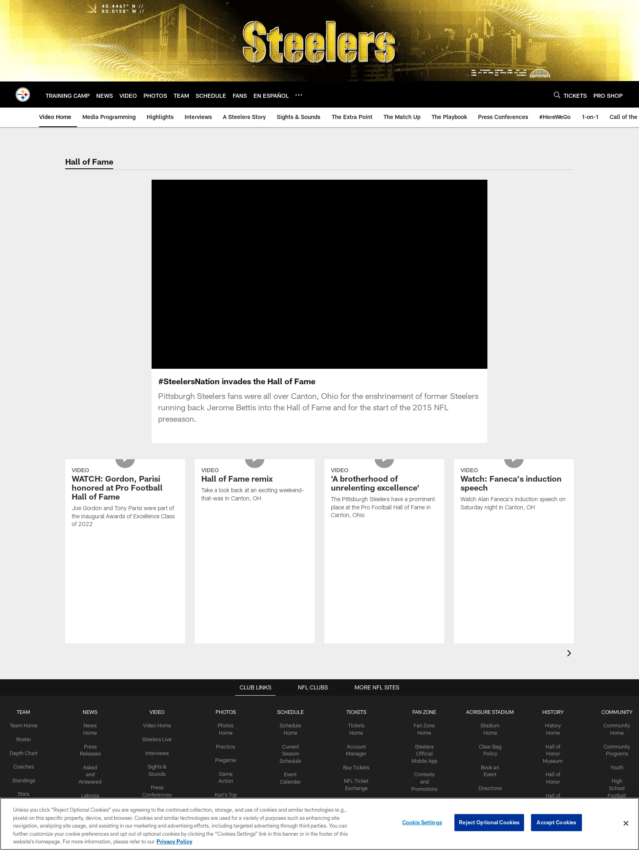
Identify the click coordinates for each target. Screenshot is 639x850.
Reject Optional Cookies (489, 823)
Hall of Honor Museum (548, 646)
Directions (487, 680)
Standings (27, 673)
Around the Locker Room (158, 707)
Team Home (28, 620)
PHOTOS (226, 606)
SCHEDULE (290, 606)
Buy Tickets (354, 660)
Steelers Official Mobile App (421, 646)
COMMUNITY (612, 606)
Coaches (27, 660)
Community (226, 707)
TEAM (27, 606)
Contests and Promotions (421, 674)
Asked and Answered (93, 667)
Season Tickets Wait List (354, 741)
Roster (27, 633)
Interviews (159, 646)
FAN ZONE (421, 606)
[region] (319, 824)
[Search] (557, 94)
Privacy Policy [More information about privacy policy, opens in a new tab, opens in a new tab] (174, 841)
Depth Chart (27, 646)
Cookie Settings (422, 823)
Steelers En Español (93, 714)
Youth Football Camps (612, 714)
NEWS (93, 606)
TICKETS (354, 606)
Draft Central (28, 753)
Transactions (28, 720)
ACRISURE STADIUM (486, 606)
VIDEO (158, 606)
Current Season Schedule (290, 646)
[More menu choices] (298, 95)
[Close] (626, 823)
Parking (486, 693)
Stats (27, 686)
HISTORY (548, 606)
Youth (612, 660)
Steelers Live (158, 633)
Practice (226, 640)
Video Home (158, 620)
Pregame (226, 653)
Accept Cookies (556, 823)
